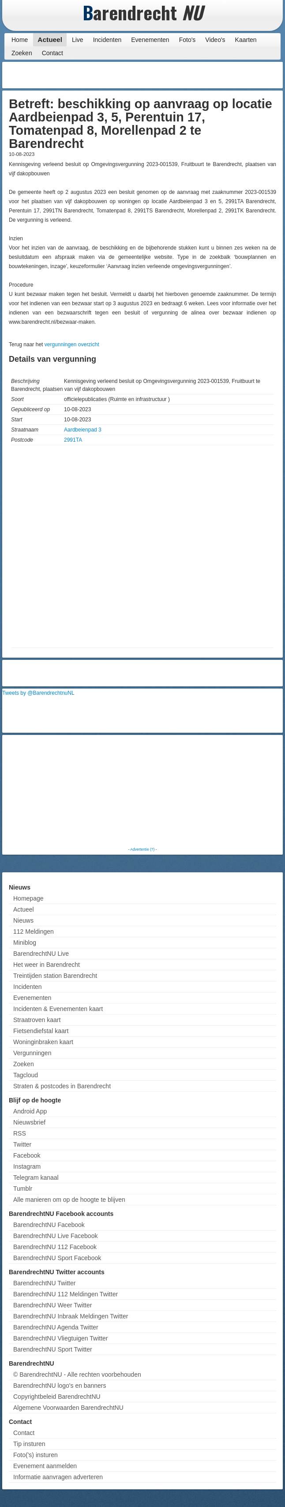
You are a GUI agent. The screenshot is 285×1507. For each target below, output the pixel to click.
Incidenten (107, 39)
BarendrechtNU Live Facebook (55, 1235)
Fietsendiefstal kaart (40, 1030)
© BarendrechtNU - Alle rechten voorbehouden (77, 1374)
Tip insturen (29, 1443)
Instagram (27, 1166)
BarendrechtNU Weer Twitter (52, 1305)
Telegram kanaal (36, 1177)
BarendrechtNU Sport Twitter (52, 1349)
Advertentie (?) (142, 849)
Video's (215, 39)
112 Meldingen (33, 931)
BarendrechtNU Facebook (49, 1224)
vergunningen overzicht (72, 344)
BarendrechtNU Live (41, 953)
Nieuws (23, 920)
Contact (52, 53)
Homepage (28, 898)
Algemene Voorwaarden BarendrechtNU (68, 1407)
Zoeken (21, 53)
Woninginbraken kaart (43, 1041)
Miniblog (24, 942)
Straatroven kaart (36, 1019)
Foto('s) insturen (35, 1454)
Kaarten (246, 39)
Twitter (22, 1144)
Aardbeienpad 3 (82, 430)
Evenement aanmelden (45, 1465)
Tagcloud (25, 1075)
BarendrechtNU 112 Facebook (55, 1246)
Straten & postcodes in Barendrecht (62, 1086)
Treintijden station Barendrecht (55, 975)
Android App (30, 1111)
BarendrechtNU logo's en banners (59, 1385)
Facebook (26, 1155)
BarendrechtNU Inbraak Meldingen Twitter (70, 1316)
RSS (19, 1133)
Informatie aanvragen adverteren (58, 1476)
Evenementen (150, 39)
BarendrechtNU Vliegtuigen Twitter (60, 1338)
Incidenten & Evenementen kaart (58, 1008)
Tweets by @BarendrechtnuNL (38, 693)
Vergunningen (32, 1052)
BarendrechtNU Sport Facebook (57, 1257)
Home (19, 39)
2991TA (73, 440)
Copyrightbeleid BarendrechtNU (57, 1396)
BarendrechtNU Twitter (44, 1283)
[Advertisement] (210, 75)
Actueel (50, 39)
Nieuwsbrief (29, 1122)
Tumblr (22, 1188)
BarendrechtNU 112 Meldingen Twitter (65, 1294)
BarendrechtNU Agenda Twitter (55, 1327)
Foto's (187, 39)
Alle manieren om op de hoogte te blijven (69, 1199)
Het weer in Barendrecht (46, 964)
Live (77, 39)
